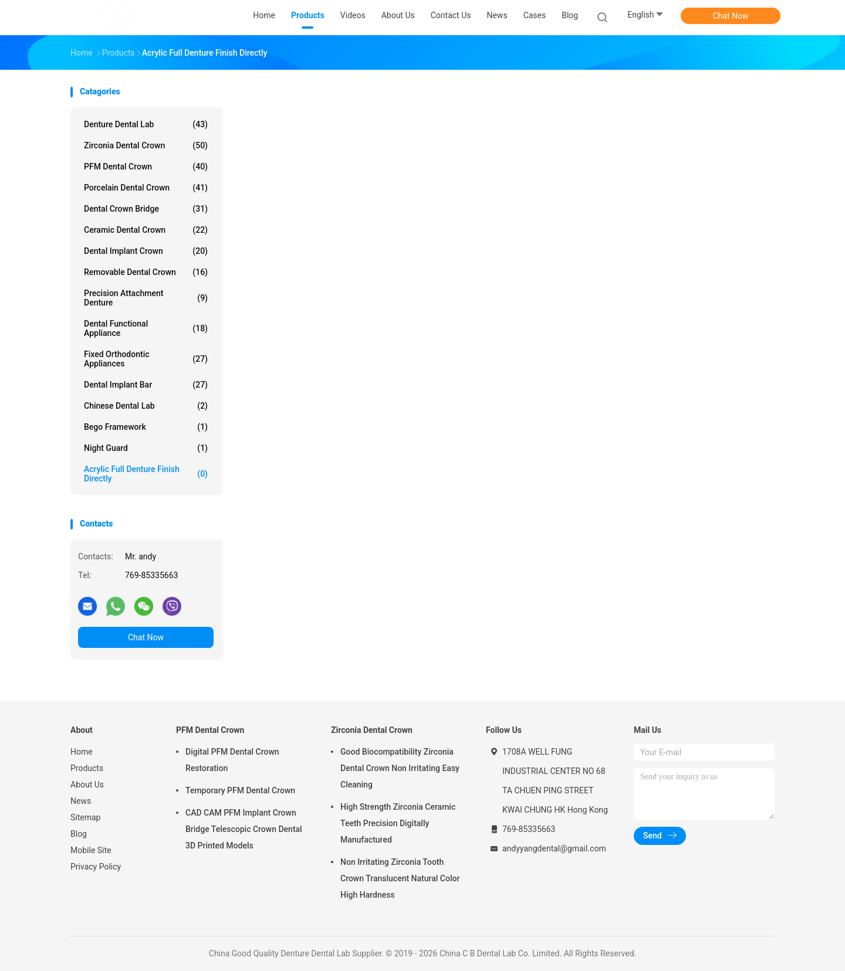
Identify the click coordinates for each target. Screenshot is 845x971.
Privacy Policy (95, 866)
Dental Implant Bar (146, 385)
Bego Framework (146, 427)
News (80, 801)
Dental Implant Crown (146, 251)
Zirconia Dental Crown (146, 145)
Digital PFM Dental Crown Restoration (232, 760)
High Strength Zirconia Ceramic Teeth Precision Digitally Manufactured (397, 823)
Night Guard (146, 448)
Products (86, 768)
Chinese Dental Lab (146, 406)
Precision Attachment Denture (146, 297)
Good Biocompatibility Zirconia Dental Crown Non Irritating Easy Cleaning (399, 768)
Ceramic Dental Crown (146, 230)
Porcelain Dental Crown (146, 187)
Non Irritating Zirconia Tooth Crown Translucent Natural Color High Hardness (399, 878)
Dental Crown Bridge (146, 209)
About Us (87, 784)
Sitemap (85, 817)
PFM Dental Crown (146, 166)
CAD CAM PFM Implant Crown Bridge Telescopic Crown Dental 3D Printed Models (243, 829)
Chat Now (731, 16)
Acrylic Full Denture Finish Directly (146, 473)
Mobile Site (90, 850)
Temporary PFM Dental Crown (240, 790)
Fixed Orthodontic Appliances (146, 358)
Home (81, 751)
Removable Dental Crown (146, 272)
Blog (78, 833)
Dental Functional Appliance (146, 328)
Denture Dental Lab (146, 124)
